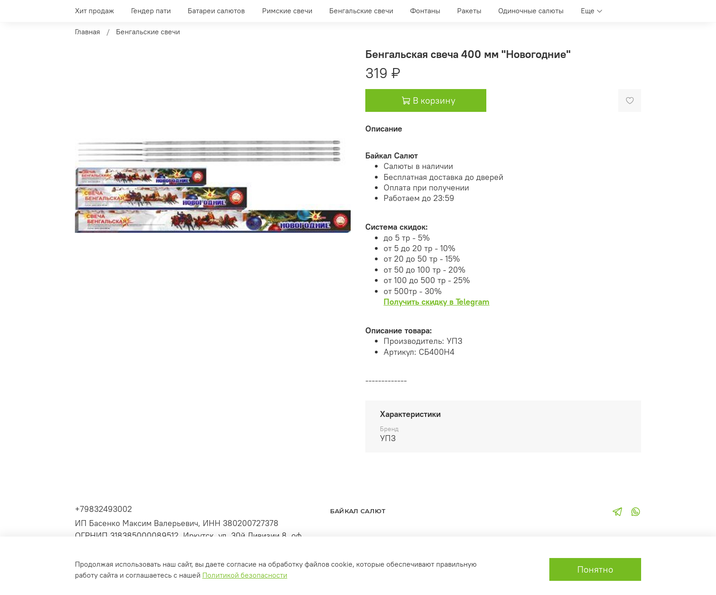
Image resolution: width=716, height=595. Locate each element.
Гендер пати (151, 10)
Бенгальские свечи (361, 10)
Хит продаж (94, 10)
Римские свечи (287, 10)
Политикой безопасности (244, 574)
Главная (87, 31)
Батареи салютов (216, 10)
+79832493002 (103, 509)
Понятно (595, 569)
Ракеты (469, 10)
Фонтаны (425, 10)
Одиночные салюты (530, 10)
